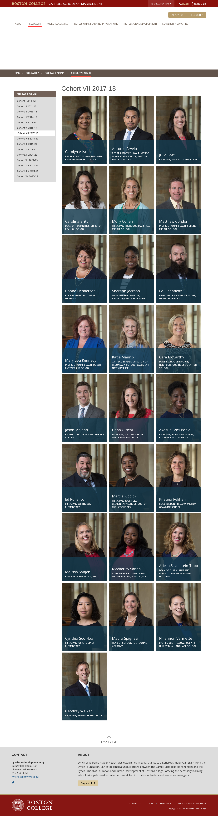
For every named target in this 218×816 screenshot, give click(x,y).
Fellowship (35, 23)
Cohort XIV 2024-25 (27, 170)
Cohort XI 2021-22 (27, 154)
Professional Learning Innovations (95, 23)
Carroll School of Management (76, 4)
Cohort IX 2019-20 (27, 143)
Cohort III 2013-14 (27, 111)
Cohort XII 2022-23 (27, 160)
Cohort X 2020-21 (26, 149)
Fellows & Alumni (55, 72)
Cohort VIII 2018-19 (27, 138)
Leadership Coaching (175, 23)
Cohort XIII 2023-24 (27, 165)
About (19, 23)
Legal (150, 803)
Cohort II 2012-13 (26, 106)
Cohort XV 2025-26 (27, 176)
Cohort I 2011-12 (26, 100)
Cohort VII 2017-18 (27, 133)
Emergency (165, 803)
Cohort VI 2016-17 (27, 127)
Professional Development (140, 23)
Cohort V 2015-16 (26, 122)
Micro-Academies (57, 23)
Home (17, 72)
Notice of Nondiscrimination (192, 803)
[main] (109, 412)
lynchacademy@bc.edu (25, 777)
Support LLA (88, 783)
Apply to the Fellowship (187, 14)
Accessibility (135, 803)
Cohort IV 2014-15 (27, 117)
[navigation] (109, 24)
